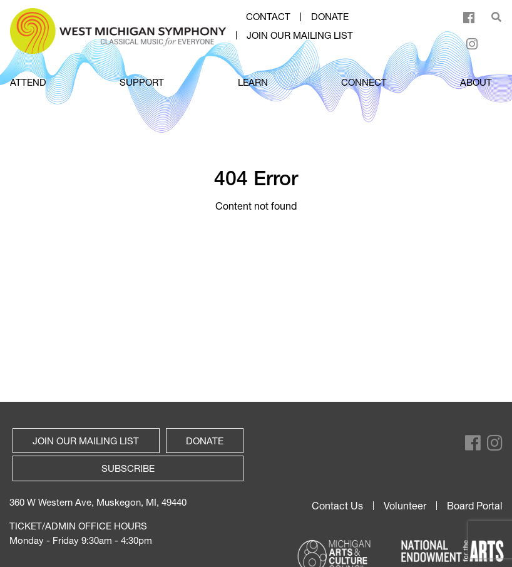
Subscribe (128, 468)
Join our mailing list (300, 35)
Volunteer (405, 505)
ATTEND (28, 82)
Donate (330, 17)
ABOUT (476, 82)
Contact (268, 17)
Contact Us (337, 505)
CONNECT (364, 82)
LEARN (253, 82)
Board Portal (475, 505)
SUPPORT (142, 82)
